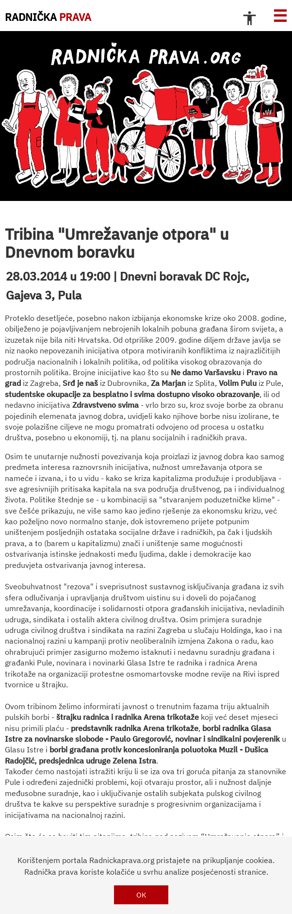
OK (141, 894)
